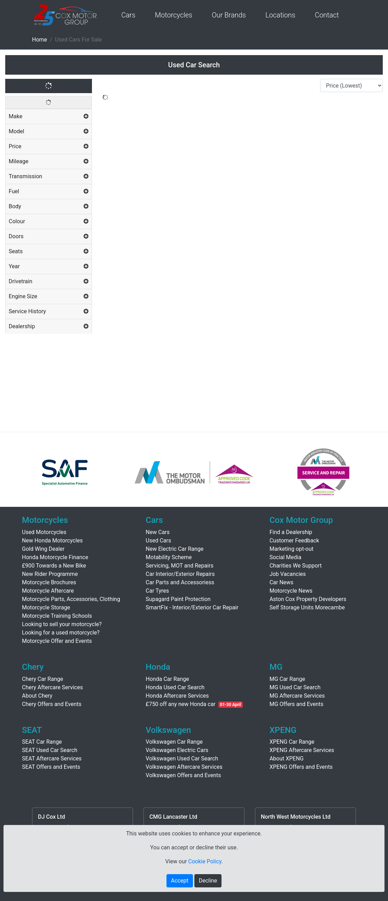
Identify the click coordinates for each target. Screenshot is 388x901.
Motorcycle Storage (46, 607)
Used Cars (158, 540)
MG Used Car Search (295, 687)
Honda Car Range (167, 679)
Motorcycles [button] (173, 15)
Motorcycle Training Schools (57, 616)
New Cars (158, 532)
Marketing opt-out (291, 549)
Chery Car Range (42, 679)
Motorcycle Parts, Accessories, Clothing (71, 599)
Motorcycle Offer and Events (57, 641)
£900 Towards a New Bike (54, 565)
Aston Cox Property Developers (308, 599)
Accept (179, 880)
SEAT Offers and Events (51, 767)
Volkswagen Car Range (174, 741)
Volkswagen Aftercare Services (184, 767)
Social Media (286, 557)
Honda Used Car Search (175, 687)
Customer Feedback (294, 540)
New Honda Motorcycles (52, 540)
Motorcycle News (291, 590)
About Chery (37, 695)
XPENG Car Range (292, 741)
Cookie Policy (204, 861)
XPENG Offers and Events (301, 767)
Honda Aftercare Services (177, 695)
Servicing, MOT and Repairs (180, 565)
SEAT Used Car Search (49, 750)
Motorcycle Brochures (49, 582)
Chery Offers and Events (52, 704)
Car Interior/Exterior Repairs (180, 574)
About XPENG (287, 758)
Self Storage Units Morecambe (307, 607)
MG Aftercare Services (297, 695)
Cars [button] (128, 15)
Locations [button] (280, 15)
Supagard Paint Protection (178, 599)
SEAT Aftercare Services (52, 758)
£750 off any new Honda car (180, 704)
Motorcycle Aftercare (48, 590)
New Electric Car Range (174, 549)
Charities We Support (296, 565)
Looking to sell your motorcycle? (62, 624)
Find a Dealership (291, 532)
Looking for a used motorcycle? (61, 632)
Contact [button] (327, 15)
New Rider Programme (50, 574)
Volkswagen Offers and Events (183, 775)
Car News (282, 582)
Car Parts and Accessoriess (180, 582)
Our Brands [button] (229, 15)
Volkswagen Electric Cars (177, 750)
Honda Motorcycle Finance (55, 557)
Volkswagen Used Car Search (182, 758)
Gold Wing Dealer (43, 549)
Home (39, 39)
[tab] (49, 116)
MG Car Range (287, 679)
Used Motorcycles (44, 532)
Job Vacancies (288, 574)
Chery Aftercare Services (52, 687)
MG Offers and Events (297, 704)
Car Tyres (157, 590)
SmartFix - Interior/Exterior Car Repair (192, 607)
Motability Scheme (169, 557)
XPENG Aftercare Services (302, 750)
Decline (208, 880)
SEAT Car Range (42, 741)
